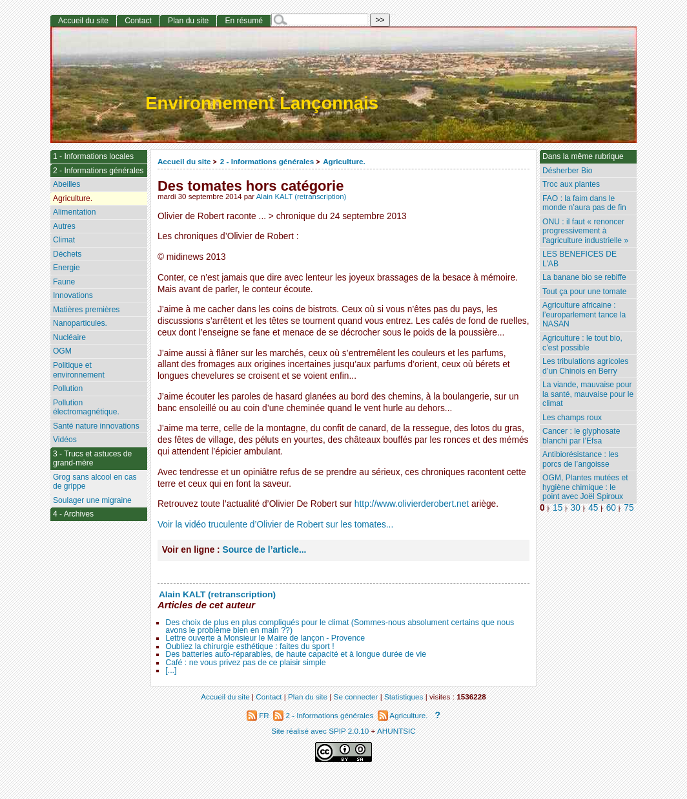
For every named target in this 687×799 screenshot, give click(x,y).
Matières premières (86, 309)
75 (628, 508)
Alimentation (74, 212)
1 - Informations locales (93, 156)
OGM (62, 351)
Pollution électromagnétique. (86, 407)
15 (557, 508)
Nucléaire (69, 337)
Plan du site (188, 20)
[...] (170, 670)
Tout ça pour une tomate (584, 291)
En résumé (243, 20)
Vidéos (65, 439)
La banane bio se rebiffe (584, 277)
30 (575, 508)
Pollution (68, 388)
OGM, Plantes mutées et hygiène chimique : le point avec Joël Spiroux (585, 487)
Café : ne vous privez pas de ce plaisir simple (245, 662)
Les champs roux (572, 417)
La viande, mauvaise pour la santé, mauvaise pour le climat (587, 394)
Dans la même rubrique (583, 156)
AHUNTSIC (396, 731)
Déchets (67, 254)
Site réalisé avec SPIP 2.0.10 (320, 731)
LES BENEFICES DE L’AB (579, 259)
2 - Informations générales (267, 161)
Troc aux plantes (571, 184)
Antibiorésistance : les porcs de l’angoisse (580, 459)
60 (611, 508)
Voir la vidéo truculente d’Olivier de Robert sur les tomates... (275, 524)
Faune (64, 281)
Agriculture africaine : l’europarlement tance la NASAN (584, 314)
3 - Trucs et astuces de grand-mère (92, 458)
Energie (66, 267)
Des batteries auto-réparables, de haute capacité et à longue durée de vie (295, 654)
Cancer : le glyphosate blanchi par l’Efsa (581, 436)
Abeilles (66, 184)
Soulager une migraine (92, 500)
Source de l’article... (265, 550)
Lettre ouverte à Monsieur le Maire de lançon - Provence (265, 638)
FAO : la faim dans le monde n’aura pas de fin (584, 203)
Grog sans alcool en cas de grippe (95, 482)
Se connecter (356, 696)
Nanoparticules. (80, 323)
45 (593, 508)
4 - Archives (73, 513)
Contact (138, 20)
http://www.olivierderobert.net (411, 504)
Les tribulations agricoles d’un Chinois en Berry (585, 366)
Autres (64, 226)
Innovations (73, 295)
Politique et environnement (79, 370)
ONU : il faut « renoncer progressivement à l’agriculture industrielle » (585, 231)
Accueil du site (184, 161)
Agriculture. (344, 161)
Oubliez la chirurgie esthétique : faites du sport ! (249, 646)
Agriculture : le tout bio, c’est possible (582, 343)
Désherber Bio (567, 170)
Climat (64, 239)
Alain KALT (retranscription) (301, 196)
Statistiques (403, 696)
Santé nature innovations (96, 426)
